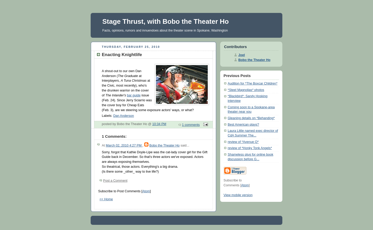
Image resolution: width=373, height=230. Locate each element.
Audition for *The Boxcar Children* (252, 83)
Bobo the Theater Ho (164, 145)
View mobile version (238, 195)
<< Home (106, 199)
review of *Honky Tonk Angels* (250, 148)
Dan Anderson (123, 116)
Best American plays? (243, 124)
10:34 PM (159, 124)
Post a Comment (115, 180)
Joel (241, 55)
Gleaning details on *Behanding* (251, 118)
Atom (146, 191)
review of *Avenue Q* (243, 142)
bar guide (134, 95)
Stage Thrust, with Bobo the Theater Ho (165, 21)
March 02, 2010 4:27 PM (124, 145)
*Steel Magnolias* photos (246, 90)
